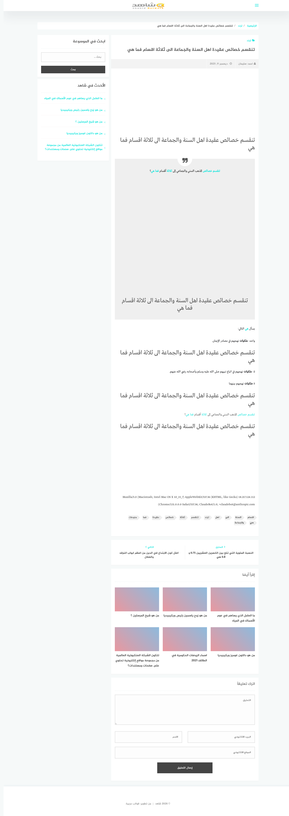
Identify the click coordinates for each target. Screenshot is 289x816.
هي (149, 171)
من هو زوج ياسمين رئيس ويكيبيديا (78, 110)
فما (153, 171)
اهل (214, 517)
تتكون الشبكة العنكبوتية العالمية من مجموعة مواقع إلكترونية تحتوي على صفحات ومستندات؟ (70, 147)
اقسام (247, 517)
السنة (235, 517)
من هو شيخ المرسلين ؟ (85, 122)
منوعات (129, 517)
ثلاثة (165, 171)
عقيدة (152, 517)
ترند (247, 40)
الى (223, 517)
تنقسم (213, 171)
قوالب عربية (129, 804)
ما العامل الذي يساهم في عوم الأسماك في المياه (70, 99)
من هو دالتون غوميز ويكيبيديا (81, 134)
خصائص (204, 171)
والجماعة (235, 523)
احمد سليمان (243, 64)
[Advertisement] (181, 99)
